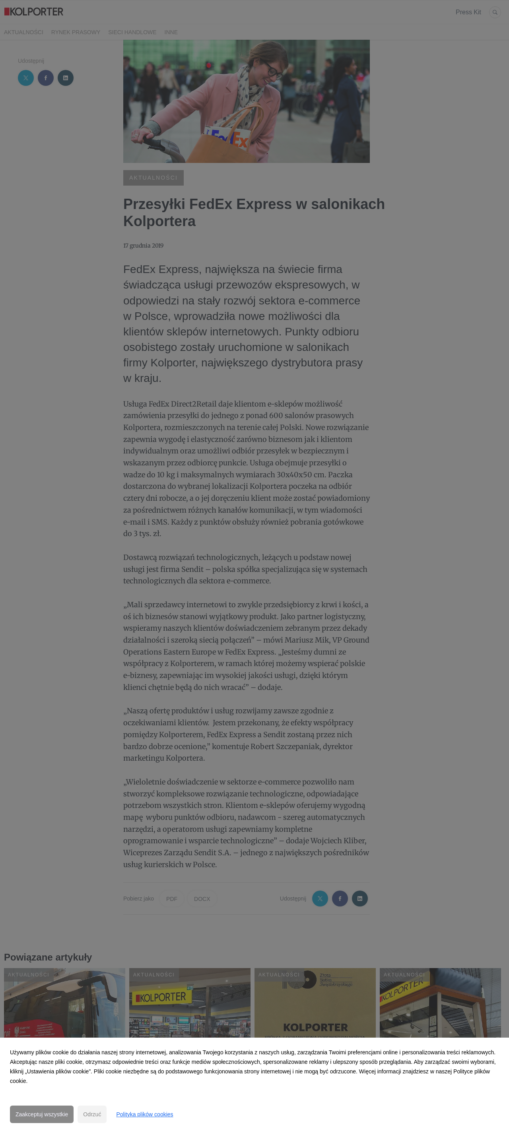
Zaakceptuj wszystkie (42, 1114)
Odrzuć (92, 1114)
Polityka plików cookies (144, 1114)
